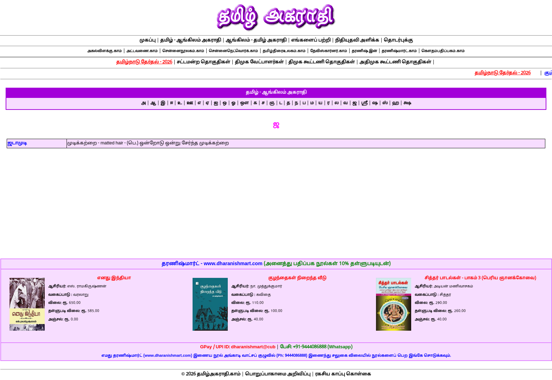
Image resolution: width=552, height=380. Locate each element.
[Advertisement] (276, 208)
